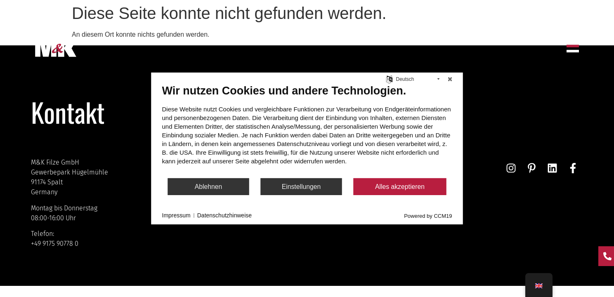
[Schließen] (450, 79)
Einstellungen (301, 186)
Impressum (176, 215)
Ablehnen (208, 186)
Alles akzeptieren (400, 186)
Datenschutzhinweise (224, 215)
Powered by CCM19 (428, 216)
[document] (307, 130)
